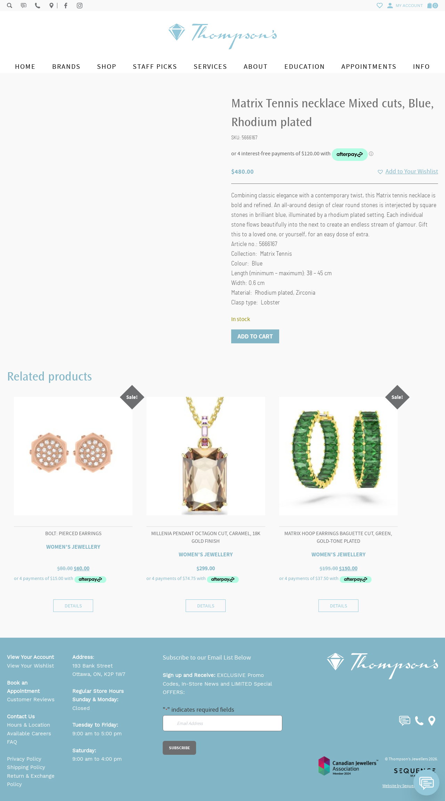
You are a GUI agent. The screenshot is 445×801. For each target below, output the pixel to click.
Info (421, 66)
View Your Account (30, 657)
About (256, 66)
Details (73, 606)
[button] (407, 172)
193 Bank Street (92, 666)
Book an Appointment (23, 687)
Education (304, 66)
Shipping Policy (26, 767)
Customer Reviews (31, 699)
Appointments (369, 66)
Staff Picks (155, 66)
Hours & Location (28, 725)
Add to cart (255, 336)
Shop (106, 66)
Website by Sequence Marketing (410, 785)
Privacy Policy (24, 759)
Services (210, 66)
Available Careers (29, 733)
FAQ (12, 742)
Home (25, 66)
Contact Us (21, 716)
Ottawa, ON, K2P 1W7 (98, 674)
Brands (66, 66)
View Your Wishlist (30, 666)
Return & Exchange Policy (31, 780)
